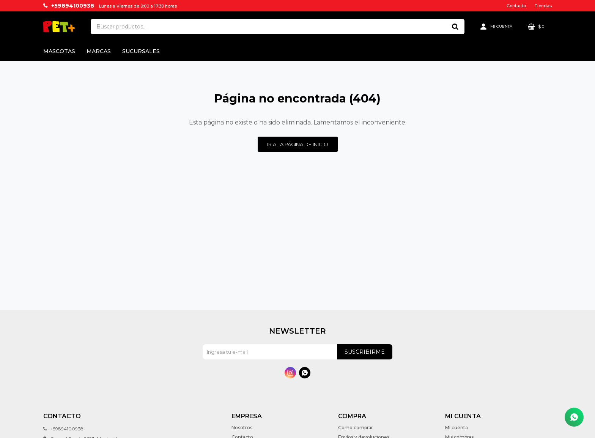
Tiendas (543, 5)
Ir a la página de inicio (297, 144)
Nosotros (241, 427)
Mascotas (59, 51)
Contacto (516, 5)
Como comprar (355, 427)
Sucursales (141, 51)
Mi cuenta (456, 427)
